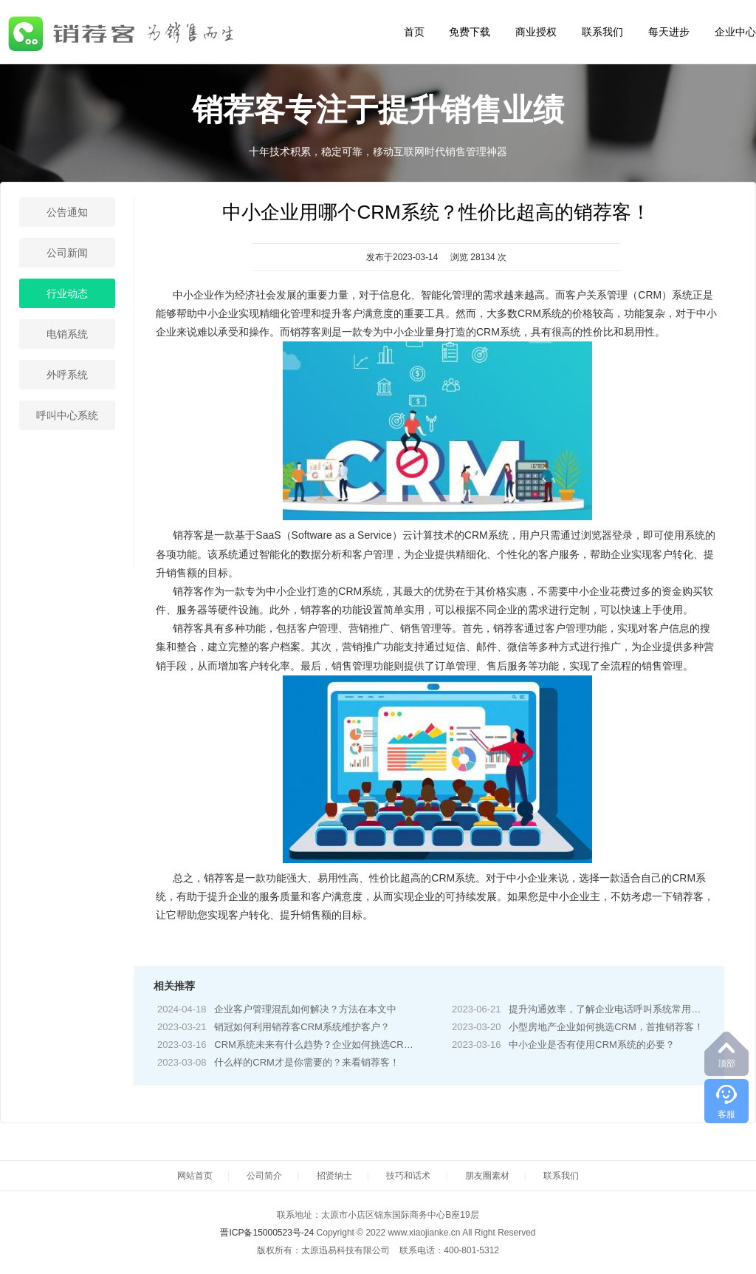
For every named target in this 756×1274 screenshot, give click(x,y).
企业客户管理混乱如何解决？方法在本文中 (305, 1009)
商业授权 (536, 32)
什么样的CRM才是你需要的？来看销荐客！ (306, 1062)
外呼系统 (67, 375)
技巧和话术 (408, 1176)
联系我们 (602, 32)
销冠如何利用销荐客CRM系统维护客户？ (302, 1026)
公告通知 (67, 212)
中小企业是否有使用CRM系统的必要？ (592, 1044)
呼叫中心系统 (67, 415)
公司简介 (264, 1176)
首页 (414, 32)
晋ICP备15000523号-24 (267, 1232)
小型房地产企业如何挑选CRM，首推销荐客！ (606, 1026)
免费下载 (469, 32)
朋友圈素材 (487, 1176)
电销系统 (67, 334)
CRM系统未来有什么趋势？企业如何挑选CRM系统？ (327, 1044)
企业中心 (735, 32)
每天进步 (669, 32)
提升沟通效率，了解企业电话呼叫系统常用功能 (609, 1009)
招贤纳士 (334, 1176)
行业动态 (67, 293)
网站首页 (195, 1176)
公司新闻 (67, 253)
